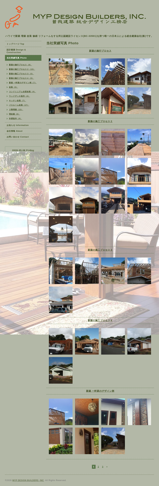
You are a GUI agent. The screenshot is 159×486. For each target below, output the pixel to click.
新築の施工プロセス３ (100, 250)
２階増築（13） (16, 110)
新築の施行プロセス (100, 50)
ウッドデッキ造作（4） (19, 96)
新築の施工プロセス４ (100, 320)
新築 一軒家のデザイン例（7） (23, 83)
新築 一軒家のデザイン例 (100, 391)
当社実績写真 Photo (17, 58)
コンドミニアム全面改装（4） (22, 92)
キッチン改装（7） (17, 101)
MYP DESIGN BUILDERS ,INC (28, 480)
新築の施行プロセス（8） (20, 65)
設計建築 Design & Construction (16, 51)
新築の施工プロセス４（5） (21, 78)
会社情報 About (15, 131)
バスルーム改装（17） (19, 105)
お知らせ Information (18, 125)
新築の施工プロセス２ (100, 121)
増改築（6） (14, 114)
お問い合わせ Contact (18, 137)
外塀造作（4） (15, 118)
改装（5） (13, 87)
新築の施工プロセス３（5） (21, 74)
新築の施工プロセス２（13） (22, 69)
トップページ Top (15, 44)
